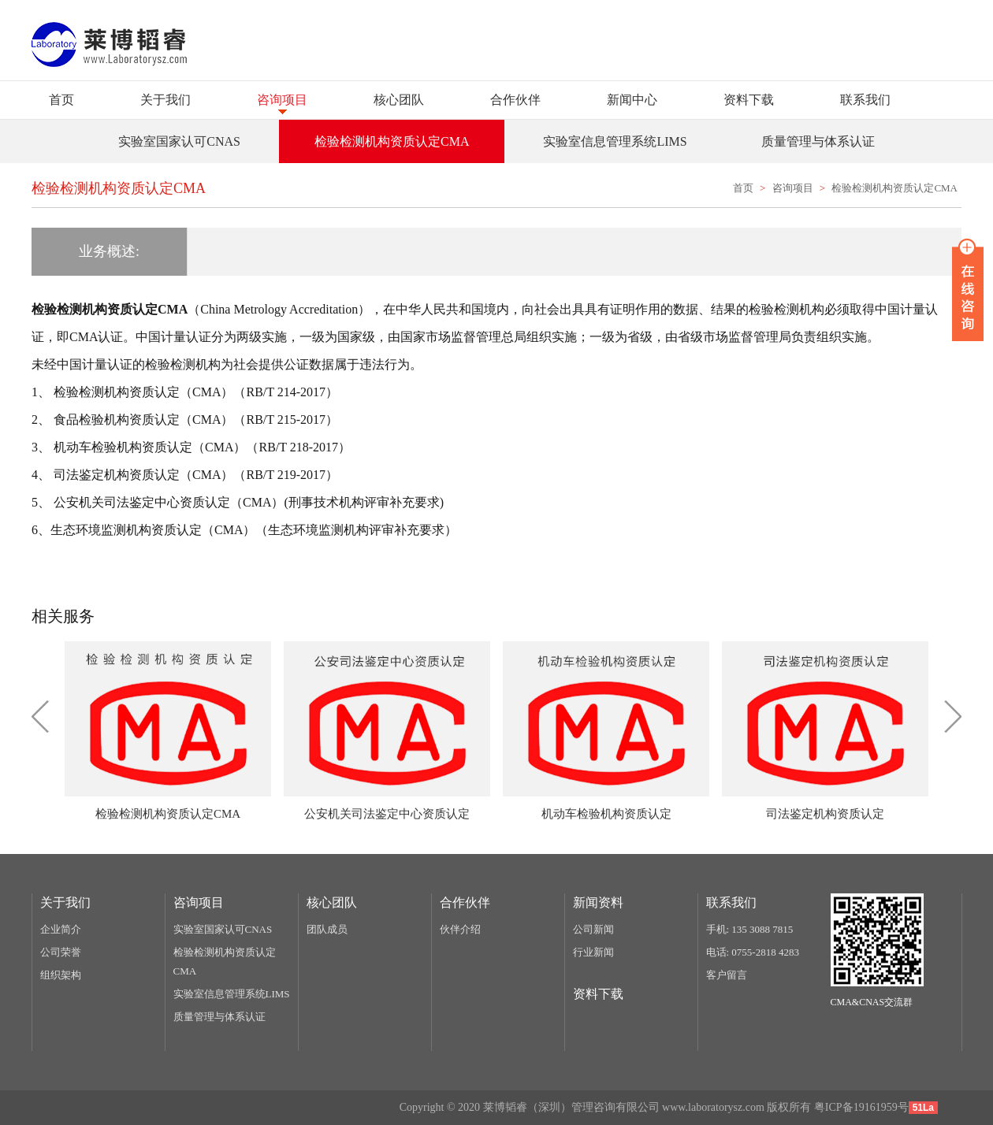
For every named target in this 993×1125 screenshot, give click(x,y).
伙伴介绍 (460, 929)
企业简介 (60, 929)
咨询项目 (282, 99)
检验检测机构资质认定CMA (894, 188)
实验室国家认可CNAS (223, 929)
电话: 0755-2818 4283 (752, 952)
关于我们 (165, 99)
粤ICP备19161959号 (861, 1107)
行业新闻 (593, 952)
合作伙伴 (515, 99)
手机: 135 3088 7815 (750, 929)
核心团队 (399, 99)
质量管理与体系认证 (219, 1017)
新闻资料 (598, 902)
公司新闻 (593, 929)
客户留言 (726, 975)
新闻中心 (632, 99)
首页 (61, 99)
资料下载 (748, 99)
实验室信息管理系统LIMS (231, 994)
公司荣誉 (60, 952)
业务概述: (109, 251)
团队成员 (327, 929)
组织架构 (60, 975)
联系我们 (865, 99)
